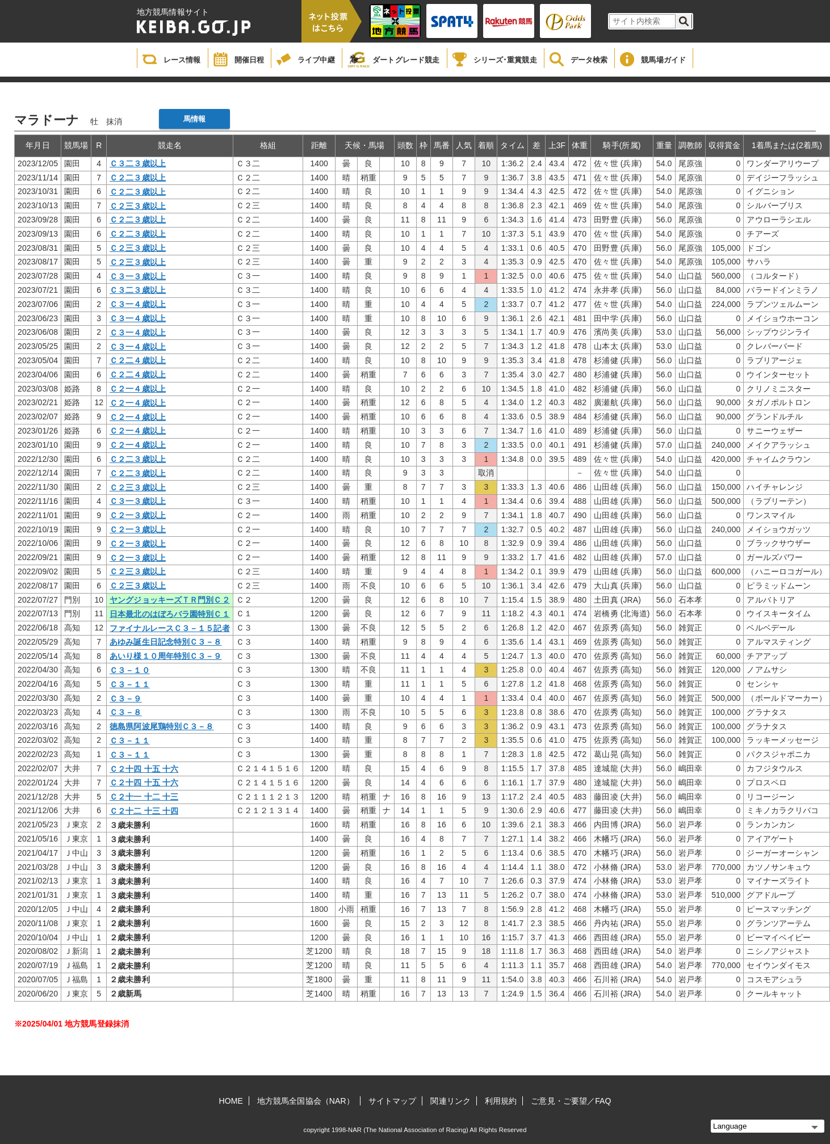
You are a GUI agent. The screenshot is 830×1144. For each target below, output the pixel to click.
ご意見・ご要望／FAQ (571, 1100)
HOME (231, 1100)
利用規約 (501, 1100)
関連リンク (450, 1100)
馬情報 (194, 119)
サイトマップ (392, 1100)
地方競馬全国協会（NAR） (305, 1100)
